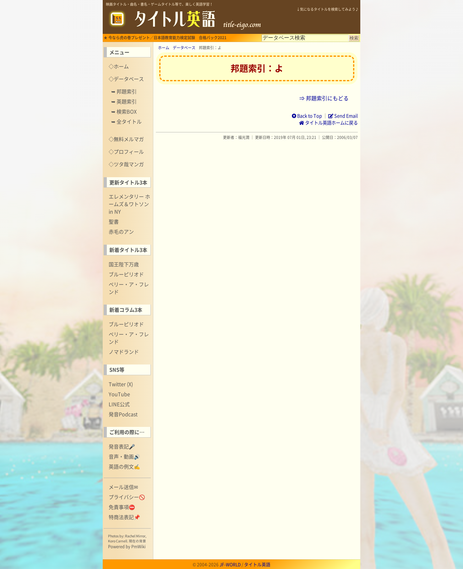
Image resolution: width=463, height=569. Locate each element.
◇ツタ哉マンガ (126, 164)
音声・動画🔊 (124, 456)
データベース (184, 48)
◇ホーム (119, 66)
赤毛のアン (121, 231)
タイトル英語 (257, 564)
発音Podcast (123, 414)
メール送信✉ (123, 487)
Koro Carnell (117, 541)
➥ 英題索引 (124, 101)
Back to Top (307, 115)
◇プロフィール (126, 151)
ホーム (163, 48)
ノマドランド (124, 351)
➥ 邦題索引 (124, 91)
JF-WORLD (230, 564)
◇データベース (126, 78)
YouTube (119, 394)
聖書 (114, 221)
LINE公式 (119, 404)
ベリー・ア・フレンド (129, 287)
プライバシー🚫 (127, 497)
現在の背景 (137, 541)
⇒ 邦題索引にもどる (324, 98)
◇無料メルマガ (126, 139)
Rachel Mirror (135, 536)
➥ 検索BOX (124, 111)
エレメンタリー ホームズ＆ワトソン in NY (129, 204)
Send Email (343, 115)
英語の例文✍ (124, 466)
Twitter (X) (121, 384)
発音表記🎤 (122, 446)
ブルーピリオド (126, 274)
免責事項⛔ (122, 507)
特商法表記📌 (124, 517)
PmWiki (138, 546)
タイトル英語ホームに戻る (328, 122)
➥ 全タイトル (126, 121)
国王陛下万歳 (124, 264)
